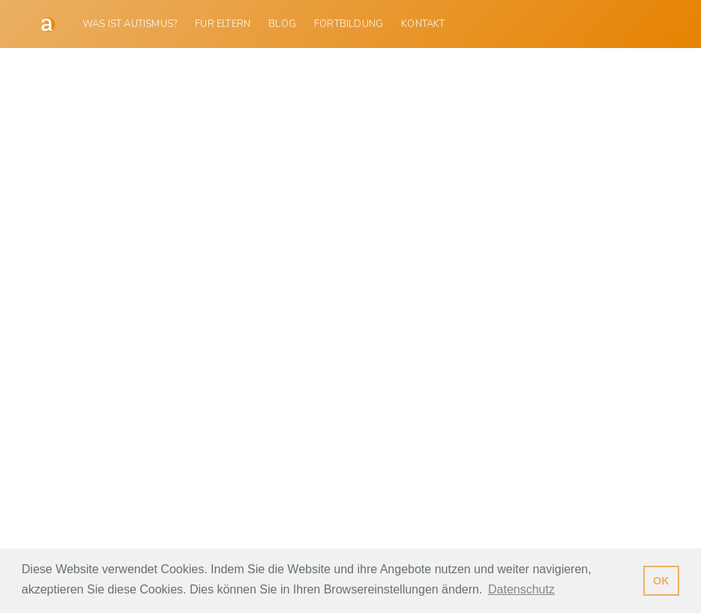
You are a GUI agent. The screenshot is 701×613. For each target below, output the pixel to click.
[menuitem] (129, 24)
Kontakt (423, 24)
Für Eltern (222, 24)
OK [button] (661, 581)
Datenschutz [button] (521, 589)
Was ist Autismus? (129, 24)
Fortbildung (348, 24)
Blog (282, 24)
